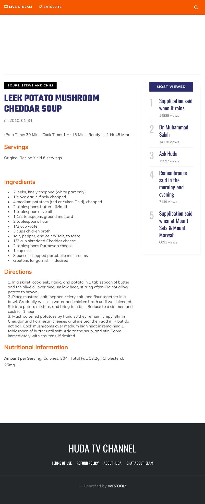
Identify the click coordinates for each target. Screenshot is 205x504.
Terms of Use (62, 463)
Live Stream (18, 7)
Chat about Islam (139, 463)
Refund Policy (88, 463)
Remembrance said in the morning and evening (173, 183)
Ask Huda (168, 153)
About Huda (112, 463)
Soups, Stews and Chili (30, 85)
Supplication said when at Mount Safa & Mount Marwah (176, 224)
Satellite (50, 7)
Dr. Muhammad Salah (173, 130)
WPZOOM (117, 485)
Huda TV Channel (102, 448)
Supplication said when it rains (176, 104)
